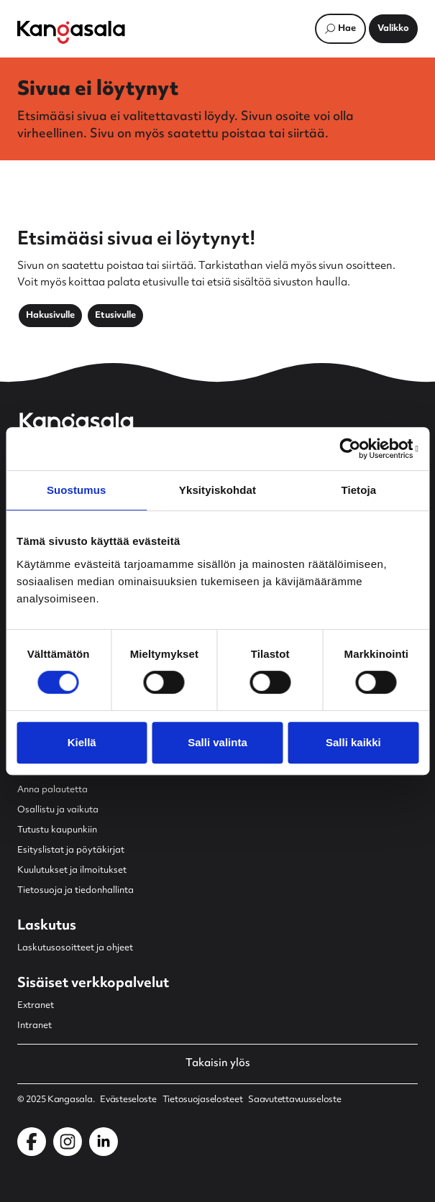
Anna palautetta (52, 790)
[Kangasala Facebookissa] (31, 1141)
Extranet (35, 1005)
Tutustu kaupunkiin (57, 830)
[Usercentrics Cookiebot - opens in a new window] (355, 448)
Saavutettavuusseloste (294, 1100)
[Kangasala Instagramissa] (67, 1141)
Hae (347, 28)
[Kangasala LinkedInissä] (103, 1141)
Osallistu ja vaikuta (58, 810)
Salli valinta (217, 742)
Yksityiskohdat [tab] (217, 490)
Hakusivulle (50, 315)
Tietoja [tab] (358, 490)
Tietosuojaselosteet (202, 1100)
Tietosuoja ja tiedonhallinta (75, 890)
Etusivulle (115, 315)
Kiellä (82, 742)
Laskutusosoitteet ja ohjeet (75, 948)
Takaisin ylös (218, 1064)
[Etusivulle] (71, 32)
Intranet (34, 1026)
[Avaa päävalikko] (393, 28)
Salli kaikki (353, 742)
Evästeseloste (128, 1100)
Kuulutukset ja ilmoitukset (72, 870)
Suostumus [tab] (76, 490)
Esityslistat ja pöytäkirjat (70, 850)
